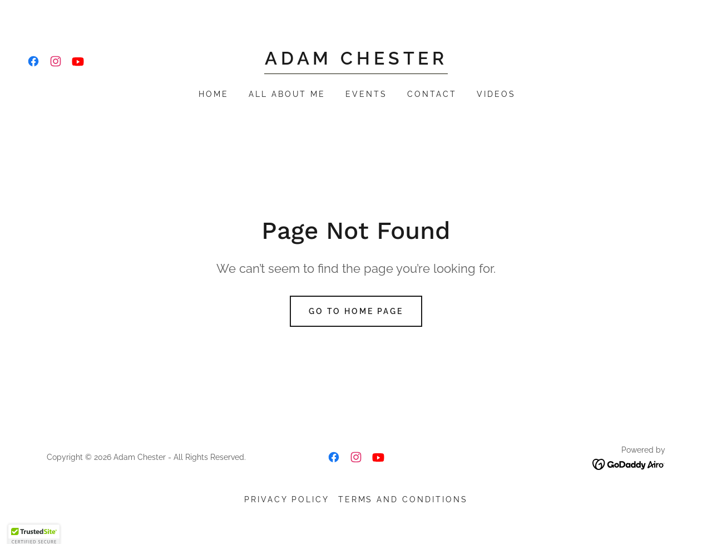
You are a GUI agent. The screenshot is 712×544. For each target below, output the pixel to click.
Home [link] (214, 94)
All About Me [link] (287, 94)
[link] (33, 61)
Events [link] (366, 94)
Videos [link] (496, 94)
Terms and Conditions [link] (403, 499)
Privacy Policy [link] (286, 499)
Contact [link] (432, 94)
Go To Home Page (356, 311)
